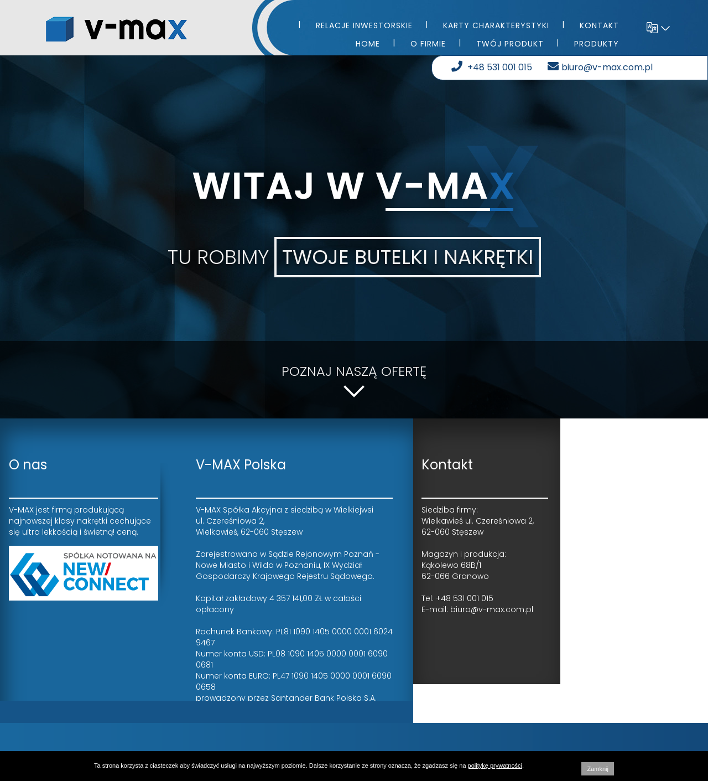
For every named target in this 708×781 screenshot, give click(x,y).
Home (368, 43)
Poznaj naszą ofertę (354, 379)
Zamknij (597, 769)
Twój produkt (510, 43)
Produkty (596, 43)
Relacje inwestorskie (364, 25)
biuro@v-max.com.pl (601, 67)
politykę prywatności (495, 765)
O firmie (428, 43)
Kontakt (599, 25)
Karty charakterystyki (496, 25)
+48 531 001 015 (493, 67)
